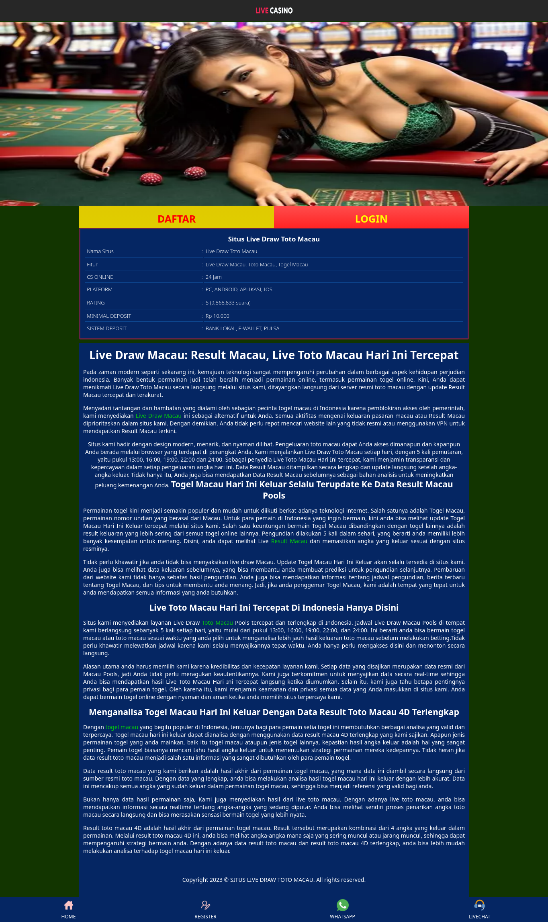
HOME (68, 909)
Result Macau (289, 541)
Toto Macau (217, 622)
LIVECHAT (479, 909)
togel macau (122, 727)
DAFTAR (176, 218)
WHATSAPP (342, 909)
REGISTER (205, 909)
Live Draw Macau (159, 415)
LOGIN (371, 218)
